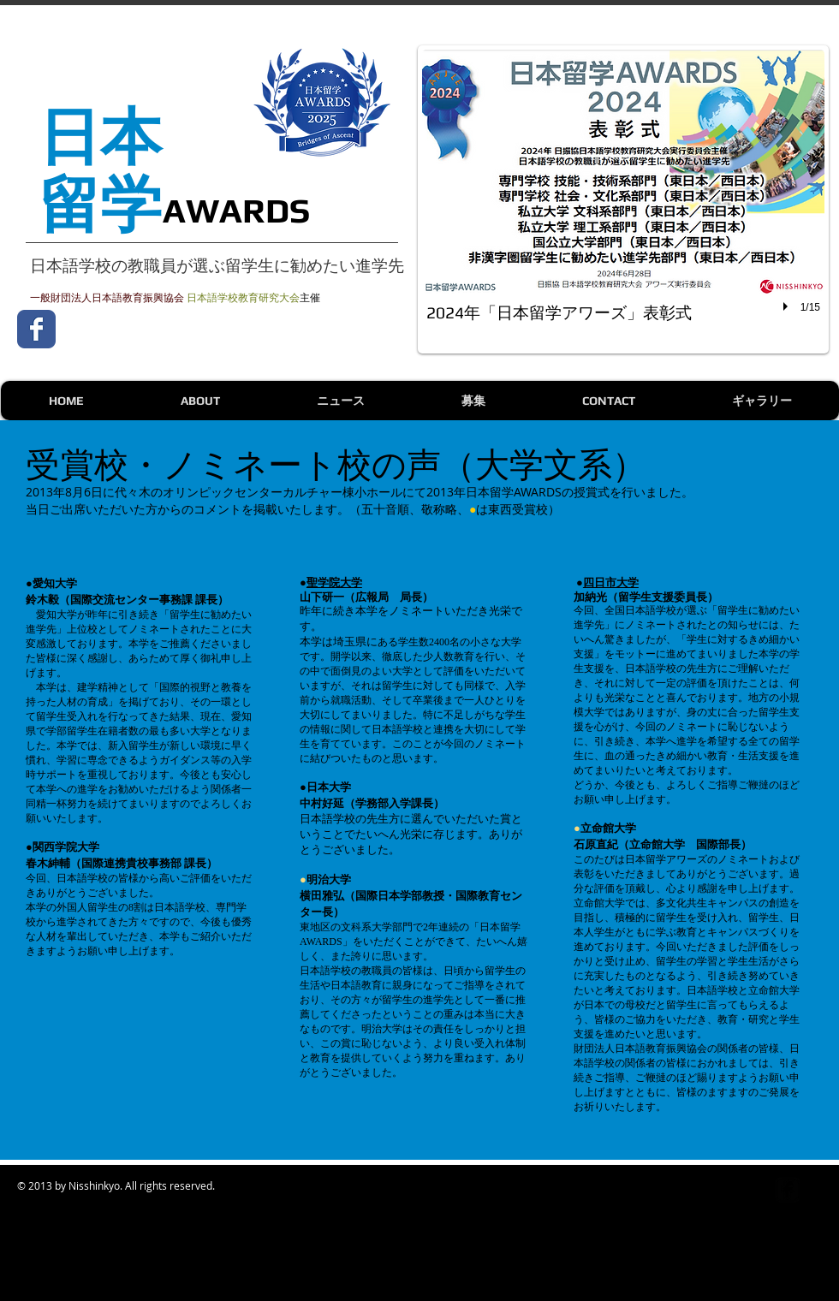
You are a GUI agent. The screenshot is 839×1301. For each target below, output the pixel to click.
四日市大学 (611, 582)
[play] (787, 306)
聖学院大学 (334, 582)
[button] (623, 199)
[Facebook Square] (787, 1190)
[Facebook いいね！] (171, 329)
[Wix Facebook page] (36, 329)
